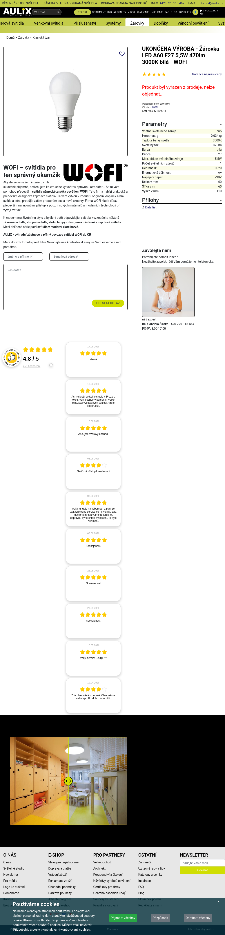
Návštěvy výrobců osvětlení (112, 881)
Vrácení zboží (57, 874)
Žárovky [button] (137, 23)
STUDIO (82, 12)
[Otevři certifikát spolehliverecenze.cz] (38, 350)
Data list (150, 207)
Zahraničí (144, 862)
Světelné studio (13, 868)
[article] (93, 359)
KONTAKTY (185, 12)
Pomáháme (11, 893)
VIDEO (131, 12)
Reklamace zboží (59, 881)
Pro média (10, 881)
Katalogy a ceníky (150, 874)
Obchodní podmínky (62, 887)
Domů (10, 37)
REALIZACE (142, 12)
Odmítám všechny (198, 918)
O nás (7, 862)
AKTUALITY (119, 12)
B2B (109, 12)
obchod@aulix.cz (211, 3)
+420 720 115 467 (172, 3)
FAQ (167, 12)
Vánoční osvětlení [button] (193, 23)
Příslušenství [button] (84, 23)
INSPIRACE (157, 12)
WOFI (155, 107)
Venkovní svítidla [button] (48, 23)
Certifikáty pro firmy (106, 887)
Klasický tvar (41, 37)
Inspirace (144, 881)
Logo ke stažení (14, 887)
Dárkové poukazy (60, 893)
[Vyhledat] (58, 12)
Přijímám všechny (123, 918)
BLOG (174, 12)
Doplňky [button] (161, 23)
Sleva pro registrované (63, 862)
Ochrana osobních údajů (110, 893)
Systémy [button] (113, 23)
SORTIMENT (99, 12)
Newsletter (10, 874)
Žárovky (23, 37)
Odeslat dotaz (108, 303)
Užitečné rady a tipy (151, 868)
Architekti (99, 868)
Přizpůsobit (160, 918)
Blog (141, 893)
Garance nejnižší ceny (207, 74)
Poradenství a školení (108, 874)
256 (31, 366)
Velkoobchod (102, 862)
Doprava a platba (59, 868)
